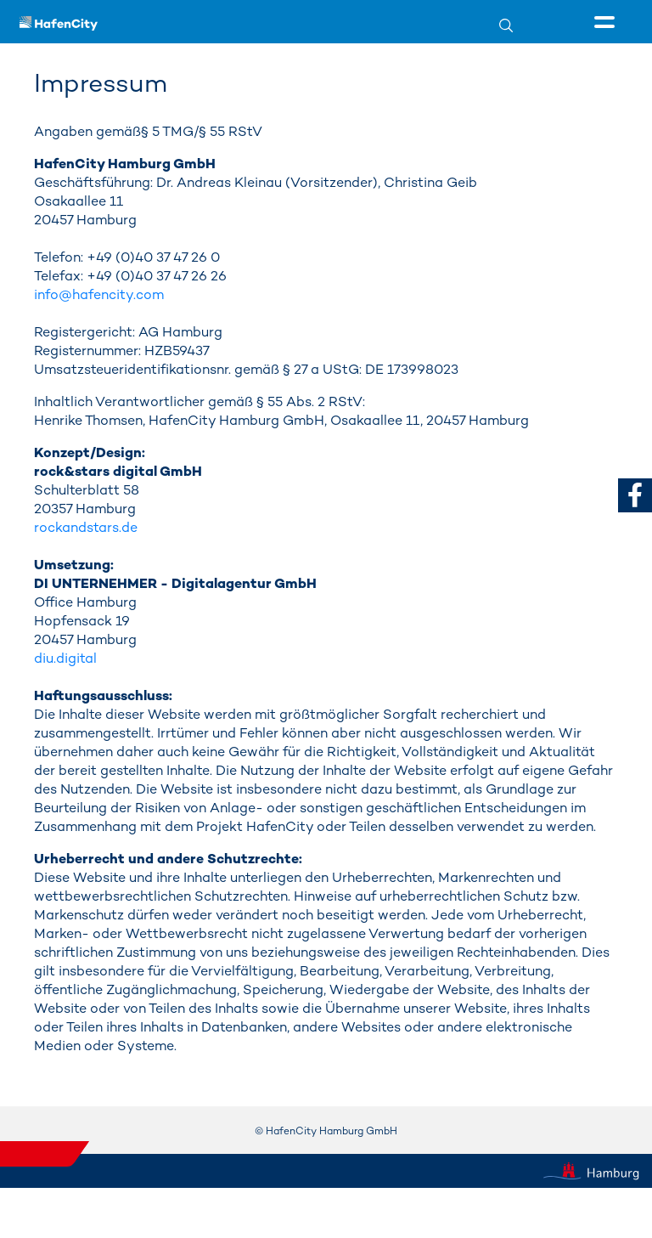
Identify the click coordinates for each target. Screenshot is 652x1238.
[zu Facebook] (635, 495)
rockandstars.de (86, 527)
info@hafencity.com (99, 294)
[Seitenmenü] (607, 23)
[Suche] (516, 25)
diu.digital (65, 658)
